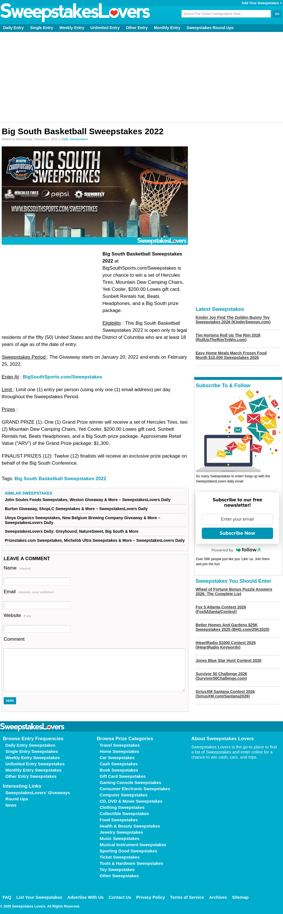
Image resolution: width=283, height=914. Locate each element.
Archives (218, 897)
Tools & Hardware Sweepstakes (131, 863)
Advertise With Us (85, 897)
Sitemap (240, 897)
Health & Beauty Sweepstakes (130, 826)
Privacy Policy (150, 897)
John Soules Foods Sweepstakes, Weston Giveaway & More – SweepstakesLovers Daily (88, 499)
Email (28, 591)
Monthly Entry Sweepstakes (33, 770)
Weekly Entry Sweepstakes (32, 757)
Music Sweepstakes (120, 838)
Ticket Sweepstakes (120, 857)
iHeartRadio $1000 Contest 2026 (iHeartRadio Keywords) (226, 644)
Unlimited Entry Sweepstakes (35, 763)
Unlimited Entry (105, 27)
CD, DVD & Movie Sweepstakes (131, 801)
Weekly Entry (71, 27)
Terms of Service (187, 897)
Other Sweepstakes (119, 875)
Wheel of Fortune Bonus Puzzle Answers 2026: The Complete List (234, 591)
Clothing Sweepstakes (122, 807)
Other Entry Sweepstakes (31, 776)
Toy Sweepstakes (117, 869)
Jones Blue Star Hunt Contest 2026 (228, 660)
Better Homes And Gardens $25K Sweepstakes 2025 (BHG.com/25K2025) (232, 627)
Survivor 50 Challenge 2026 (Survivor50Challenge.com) (221, 676)
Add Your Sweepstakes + (262, 3)
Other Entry (137, 27)
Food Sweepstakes (119, 819)
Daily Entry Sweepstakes (30, 745)
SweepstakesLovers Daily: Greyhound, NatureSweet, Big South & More (71, 531)
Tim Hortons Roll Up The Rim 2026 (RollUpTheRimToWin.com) (228, 337)
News (10, 805)
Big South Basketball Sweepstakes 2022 (60, 478)
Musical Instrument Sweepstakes (133, 844)
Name (17, 568)
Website (17, 615)
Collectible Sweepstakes (124, 813)
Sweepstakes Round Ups (210, 27)
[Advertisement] (141, 77)
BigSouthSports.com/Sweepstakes (62, 377)
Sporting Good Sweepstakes (128, 850)
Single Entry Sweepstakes (31, 751)
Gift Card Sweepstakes (123, 776)
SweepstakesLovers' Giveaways (37, 792)
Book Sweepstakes (119, 770)
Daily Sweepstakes (75, 139)
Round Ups (16, 798)
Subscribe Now (237, 533)
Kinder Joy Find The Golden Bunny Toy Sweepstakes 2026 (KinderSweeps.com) (233, 319)
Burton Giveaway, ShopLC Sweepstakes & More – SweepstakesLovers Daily (76, 508)
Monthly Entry (167, 27)
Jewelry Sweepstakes (121, 832)
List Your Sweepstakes (39, 897)
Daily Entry (13, 27)
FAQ (7, 897)
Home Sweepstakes (119, 751)
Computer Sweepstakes (123, 794)
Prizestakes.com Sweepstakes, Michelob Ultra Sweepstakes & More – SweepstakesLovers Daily (95, 540)
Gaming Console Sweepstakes (130, 782)
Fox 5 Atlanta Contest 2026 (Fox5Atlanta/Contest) (221, 609)
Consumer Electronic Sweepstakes (135, 788)
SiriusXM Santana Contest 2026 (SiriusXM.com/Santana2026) (225, 693)
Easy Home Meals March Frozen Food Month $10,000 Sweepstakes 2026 (231, 355)
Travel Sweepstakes (120, 745)
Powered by (236, 550)
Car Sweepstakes (117, 757)
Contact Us (120, 897)
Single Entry (41, 27)
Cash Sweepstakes (119, 763)
